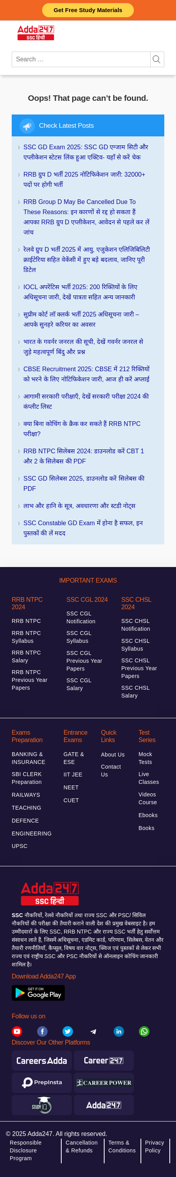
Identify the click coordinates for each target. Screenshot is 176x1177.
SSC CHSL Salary (135, 692)
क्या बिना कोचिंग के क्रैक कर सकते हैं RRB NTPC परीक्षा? (81, 428)
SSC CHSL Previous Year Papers (139, 668)
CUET (71, 800)
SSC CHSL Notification (135, 625)
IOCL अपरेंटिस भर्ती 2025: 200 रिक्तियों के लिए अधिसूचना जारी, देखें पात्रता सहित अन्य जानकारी (80, 292)
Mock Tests (145, 758)
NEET (71, 787)
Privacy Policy (154, 1146)
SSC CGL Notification (80, 617)
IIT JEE (73, 774)
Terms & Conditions (122, 1146)
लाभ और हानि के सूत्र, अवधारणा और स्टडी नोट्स (79, 506)
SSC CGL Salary (78, 684)
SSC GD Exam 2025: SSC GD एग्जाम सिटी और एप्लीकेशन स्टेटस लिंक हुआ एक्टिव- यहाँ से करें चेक (85, 152)
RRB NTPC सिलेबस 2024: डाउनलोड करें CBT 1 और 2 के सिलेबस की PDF (83, 456)
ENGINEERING (32, 833)
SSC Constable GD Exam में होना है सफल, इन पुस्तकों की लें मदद (83, 528)
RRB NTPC (26, 621)
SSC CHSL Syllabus (135, 645)
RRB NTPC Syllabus (26, 637)
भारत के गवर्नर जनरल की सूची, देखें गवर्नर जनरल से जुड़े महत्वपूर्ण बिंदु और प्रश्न (83, 346)
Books (147, 828)
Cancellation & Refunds (82, 1146)
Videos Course (148, 798)
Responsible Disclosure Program (26, 1150)
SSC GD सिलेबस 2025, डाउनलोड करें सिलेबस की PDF (83, 483)
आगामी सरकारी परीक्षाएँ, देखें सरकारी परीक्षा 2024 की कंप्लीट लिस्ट (86, 401)
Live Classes (149, 778)
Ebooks (148, 815)
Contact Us (111, 771)
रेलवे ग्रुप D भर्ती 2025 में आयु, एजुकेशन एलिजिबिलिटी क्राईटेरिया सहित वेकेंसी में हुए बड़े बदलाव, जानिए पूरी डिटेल (86, 259)
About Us (113, 754)
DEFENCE (25, 820)
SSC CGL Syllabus (78, 637)
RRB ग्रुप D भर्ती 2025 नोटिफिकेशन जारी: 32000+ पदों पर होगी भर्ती (84, 179)
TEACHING (26, 808)
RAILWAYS (26, 795)
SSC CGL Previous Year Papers (84, 661)
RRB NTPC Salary (26, 656)
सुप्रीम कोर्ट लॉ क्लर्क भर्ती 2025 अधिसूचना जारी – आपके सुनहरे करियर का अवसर (81, 319)
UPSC (20, 846)
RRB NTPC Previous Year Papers (30, 680)
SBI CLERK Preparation (27, 778)
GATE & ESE (74, 758)
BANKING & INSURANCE (28, 758)
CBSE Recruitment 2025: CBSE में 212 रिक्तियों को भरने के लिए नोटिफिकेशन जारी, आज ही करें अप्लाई (86, 374)
